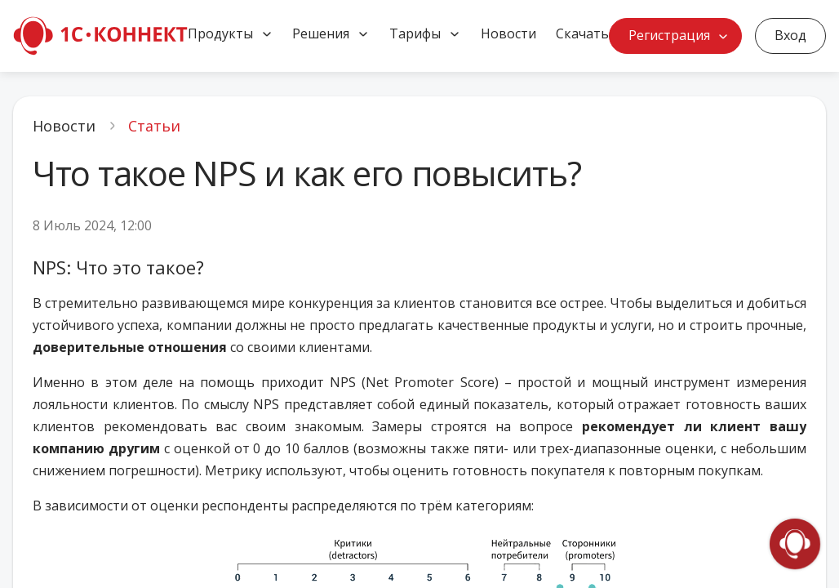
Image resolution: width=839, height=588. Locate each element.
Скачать (582, 33)
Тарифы (415, 33)
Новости (508, 33)
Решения (320, 33)
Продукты (220, 33)
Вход (790, 35)
